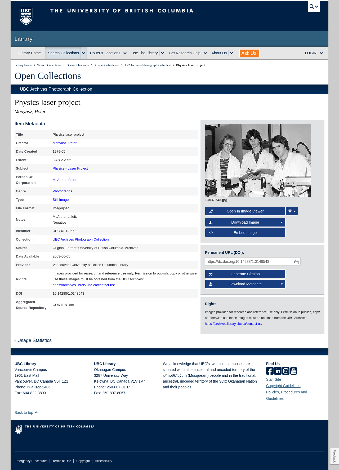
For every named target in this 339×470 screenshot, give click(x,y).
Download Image (246, 222)
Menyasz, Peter (65, 143)
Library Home (30, 53)
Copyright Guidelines (283, 386)
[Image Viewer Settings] (292, 211)
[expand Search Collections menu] (84, 53)
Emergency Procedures (31, 461)
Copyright (83, 461)
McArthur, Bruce (65, 180)
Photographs (62, 191)
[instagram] (285, 371)
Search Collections (63, 53)
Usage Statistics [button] (33, 340)
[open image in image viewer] (258, 160)
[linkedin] (278, 371)
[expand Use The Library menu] (162, 53)
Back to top (26, 412)
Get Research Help (184, 53)
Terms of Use (62, 461)
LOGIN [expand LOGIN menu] (310, 53)
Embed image (233, 232)
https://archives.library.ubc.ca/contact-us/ (84, 285)
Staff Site (273, 379)
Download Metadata (246, 284)
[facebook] (270, 371)
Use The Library (144, 53)
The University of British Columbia (26, 16)
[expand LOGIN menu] (321, 53)
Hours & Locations (105, 53)
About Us (219, 53)
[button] (36, 412)
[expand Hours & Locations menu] (125, 53)
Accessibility (103, 461)
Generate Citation (234, 274)
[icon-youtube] (293, 371)
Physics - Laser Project (70, 168)
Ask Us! (249, 53)
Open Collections (48, 75)
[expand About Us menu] (231, 53)
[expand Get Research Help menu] (205, 53)
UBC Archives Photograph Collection (56, 89)
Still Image (61, 200)
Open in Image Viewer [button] (236, 211)
